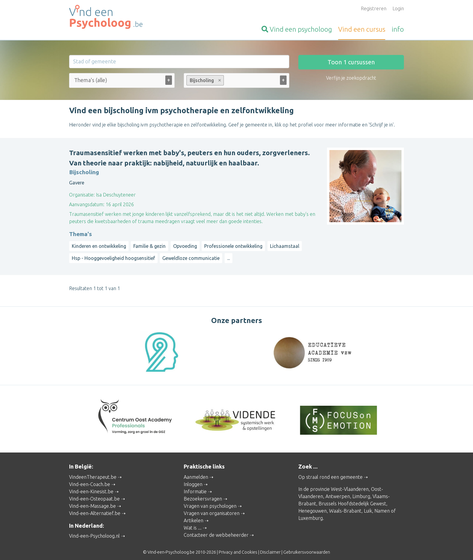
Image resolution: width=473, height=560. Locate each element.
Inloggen (193, 478)
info (398, 29)
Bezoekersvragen (203, 493)
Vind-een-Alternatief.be (94, 507)
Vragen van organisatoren (212, 507)
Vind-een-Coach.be (89, 478)
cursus (361, 29)
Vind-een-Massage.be (92, 500)
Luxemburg (310, 512)
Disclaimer (270, 546)
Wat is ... (193, 522)
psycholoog (297, 29)
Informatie (195, 485)
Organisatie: (82, 194)
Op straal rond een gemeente (330, 471)
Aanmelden (196, 471)
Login (398, 8)
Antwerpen (337, 490)
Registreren (373, 8)
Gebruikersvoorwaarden (306, 546)
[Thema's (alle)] (94, 80)
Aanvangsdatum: (86, 204)
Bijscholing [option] (204, 80)
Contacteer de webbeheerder (216, 529)
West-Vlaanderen (350, 483)
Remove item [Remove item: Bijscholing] (219, 80)
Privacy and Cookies (238, 546)
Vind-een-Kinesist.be (91, 485)
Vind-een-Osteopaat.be (94, 493)
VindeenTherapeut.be (92, 471)
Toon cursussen (351, 62)
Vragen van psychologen (210, 500)
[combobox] (122, 81)
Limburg (361, 490)
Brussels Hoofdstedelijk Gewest (352, 498)
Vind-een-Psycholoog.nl (94, 530)
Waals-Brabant (345, 505)
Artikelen (193, 514)
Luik (368, 505)
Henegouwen (312, 505)
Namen (382, 505)
